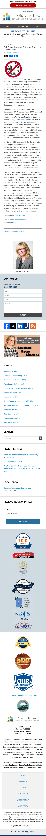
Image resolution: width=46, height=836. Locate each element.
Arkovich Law (20, 215)
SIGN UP (23, 522)
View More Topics (11, 423)
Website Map (23, 801)
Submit (23, 315)
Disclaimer (23, 789)
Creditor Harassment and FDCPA (18, 219)
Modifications (11, 397)
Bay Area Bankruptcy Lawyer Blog (18, 489)
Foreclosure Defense (14, 384)
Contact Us (23, 26)
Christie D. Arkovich (23, 256)
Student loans (12, 371)
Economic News (12, 419)
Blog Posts (23, 808)
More (38, 26)
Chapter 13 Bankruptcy (15, 376)
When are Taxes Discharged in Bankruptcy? (22, 455)
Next (21, 231)
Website (23, 783)
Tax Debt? (8, 462)
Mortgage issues (12, 410)
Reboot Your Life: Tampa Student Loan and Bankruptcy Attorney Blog (23, 16)
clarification (23, 120)
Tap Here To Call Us (23, 5)
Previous (8, 231)
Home (8, 26)
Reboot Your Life (12, 393)
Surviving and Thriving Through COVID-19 (23, 406)
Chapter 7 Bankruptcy (15, 380)
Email (8, 510)
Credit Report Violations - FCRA (18, 402)
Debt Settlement (12, 415)
